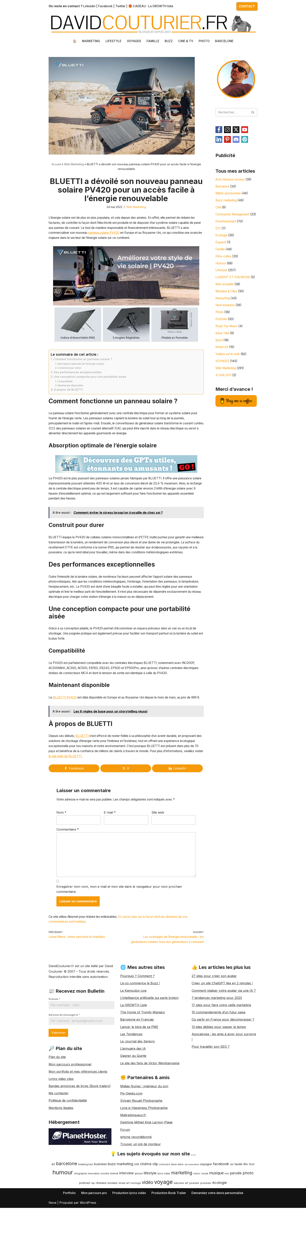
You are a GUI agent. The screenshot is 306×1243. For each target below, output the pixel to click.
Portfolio (221, 331)
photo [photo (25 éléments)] (248, 1221)
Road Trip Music (227, 338)
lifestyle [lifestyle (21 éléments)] (150, 1222)
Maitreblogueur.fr (133, 1164)
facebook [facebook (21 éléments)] (221, 1212)
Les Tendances (131, 1083)
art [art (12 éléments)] (53, 1213)
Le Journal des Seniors (137, 1090)
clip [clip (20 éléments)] (155, 1212)
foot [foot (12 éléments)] (251, 1213)
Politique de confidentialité (68, 1149)
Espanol (221, 251)
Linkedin (90, 6)
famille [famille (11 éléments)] (238, 1213)
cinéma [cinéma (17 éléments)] (145, 1213)
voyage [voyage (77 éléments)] (163, 1230)
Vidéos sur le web (228, 367)
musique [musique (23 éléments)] (216, 1221)
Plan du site (57, 1106)
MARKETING (89, 41)
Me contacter (58, 1142)
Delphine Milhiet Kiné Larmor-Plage (146, 1171)
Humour (221, 273)
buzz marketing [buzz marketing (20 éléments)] (120, 1212)
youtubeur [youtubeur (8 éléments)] (205, 1232)
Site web (157, 852)
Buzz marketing (227, 202)
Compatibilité (65, 389)
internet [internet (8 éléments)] (114, 1222)
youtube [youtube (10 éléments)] (194, 1231)
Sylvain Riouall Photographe (141, 1149)
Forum (125, 1178)
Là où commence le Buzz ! (140, 1032)
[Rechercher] (232, 112)
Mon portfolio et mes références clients (78, 1120)
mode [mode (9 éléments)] (204, 1222)
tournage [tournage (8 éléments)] (136, 1232)
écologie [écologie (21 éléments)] (219, 1231)
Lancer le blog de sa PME (139, 1076)
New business (225, 316)
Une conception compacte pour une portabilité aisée (90, 385)
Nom (61, 852)
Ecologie (221, 244)
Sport (219, 352)
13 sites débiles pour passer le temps (219, 1076)
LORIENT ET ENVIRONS (233, 287)
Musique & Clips (227, 302)
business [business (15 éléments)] (100, 1213)
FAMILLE (152, 41)
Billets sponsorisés (229, 195)
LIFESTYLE (112, 41)
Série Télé (222, 345)
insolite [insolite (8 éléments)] (105, 1222)
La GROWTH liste (162, 6)
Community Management (234, 217)
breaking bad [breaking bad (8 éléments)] (85, 1213)
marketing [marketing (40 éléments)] (181, 1221)
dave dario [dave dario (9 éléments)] (177, 1213)
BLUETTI (84, 774)
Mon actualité (225, 294)
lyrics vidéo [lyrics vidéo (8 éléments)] (163, 1222)
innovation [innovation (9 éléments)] (94, 1222)
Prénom (54, 1047)
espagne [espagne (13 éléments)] (206, 1213)
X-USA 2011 (224, 389)
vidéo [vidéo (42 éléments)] (147, 1231)
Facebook (106, 6)
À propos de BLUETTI (68, 398)
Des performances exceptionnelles (78, 380)
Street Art (222, 360)
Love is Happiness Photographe (144, 1157)
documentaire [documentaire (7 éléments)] (192, 1213)
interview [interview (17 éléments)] (126, 1222)
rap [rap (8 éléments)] (93, 1232)
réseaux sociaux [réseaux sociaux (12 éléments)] (106, 1231)
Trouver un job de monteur (140, 1193)
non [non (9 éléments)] (227, 1222)
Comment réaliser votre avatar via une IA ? (224, 1039)
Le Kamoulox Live (133, 1039)
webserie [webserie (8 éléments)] (179, 1232)
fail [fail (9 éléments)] (231, 1213)
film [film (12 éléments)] (245, 1213)
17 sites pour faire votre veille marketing (221, 1054)
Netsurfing (223, 309)
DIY (218, 236)
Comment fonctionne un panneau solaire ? (82, 367)
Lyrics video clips (61, 1127)
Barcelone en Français (137, 1068)
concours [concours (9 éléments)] (164, 1213)
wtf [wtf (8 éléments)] (186, 1232)
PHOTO (204, 41)
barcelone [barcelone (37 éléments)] (66, 1212)
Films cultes (224, 265)
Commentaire (67, 869)
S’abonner (58, 1081)
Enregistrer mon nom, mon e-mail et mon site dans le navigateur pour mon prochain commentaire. (119, 931)
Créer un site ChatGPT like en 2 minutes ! (222, 1032)
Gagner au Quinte (133, 1105)
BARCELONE (225, 41)
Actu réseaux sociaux (231, 180)
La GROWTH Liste (133, 1054)
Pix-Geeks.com (131, 1142)
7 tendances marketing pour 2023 (217, 1046)
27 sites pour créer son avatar (214, 1025)
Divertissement (226, 229)
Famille (220, 258)
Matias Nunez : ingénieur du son (144, 1135)
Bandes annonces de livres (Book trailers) (80, 1135)
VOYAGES (133, 41)
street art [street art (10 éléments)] (124, 1231)
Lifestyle (221, 280)
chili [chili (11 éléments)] (136, 1213)
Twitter (121, 6)
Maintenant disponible (71, 393)
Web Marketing (74, 164)
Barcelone (223, 187)
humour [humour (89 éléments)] (62, 1221)
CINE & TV (186, 41)
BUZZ (169, 41)
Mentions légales (61, 1157)
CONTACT (247, 6)
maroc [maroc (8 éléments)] (196, 1222)
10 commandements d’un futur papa (218, 1061)
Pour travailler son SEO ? (211, 1095)
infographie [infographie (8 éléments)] (80, 1222)
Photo (219, 323)
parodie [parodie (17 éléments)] (236, 1222)
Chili (218, 209)
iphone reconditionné (136, 1186)
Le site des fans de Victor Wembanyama (149, 1112)
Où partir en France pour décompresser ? (223, 1068)
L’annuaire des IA (133, 1097)
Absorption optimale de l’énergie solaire (81, 371)
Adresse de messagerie (64, 1063)
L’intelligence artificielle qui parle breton (149, 1046)
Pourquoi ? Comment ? (137, 1025)
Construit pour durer (70, 375)
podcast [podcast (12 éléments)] (84, 1231)
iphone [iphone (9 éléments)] (139, 1222)
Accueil (56, 164)
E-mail (110, 852)
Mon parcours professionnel (70, 1113)
